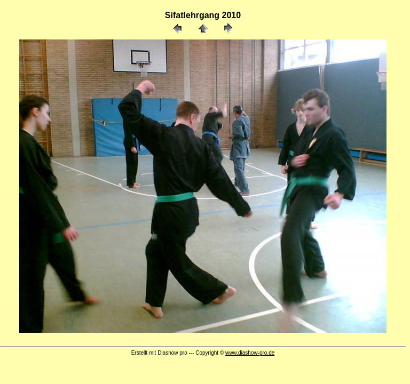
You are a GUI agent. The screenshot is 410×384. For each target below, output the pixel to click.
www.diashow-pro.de (249, 353)
